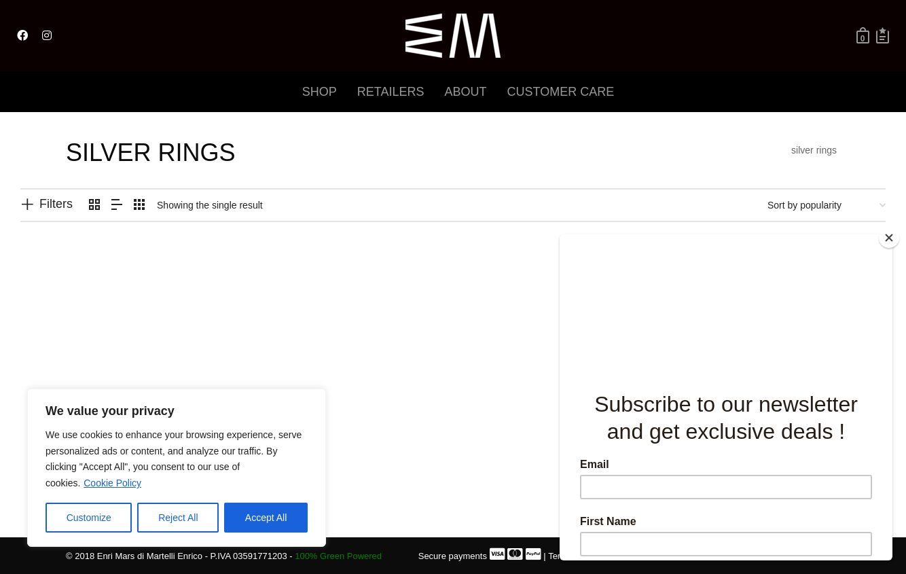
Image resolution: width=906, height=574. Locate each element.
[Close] (889, 238)
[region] (176, 468)
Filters (56, 204)
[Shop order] (826, 205)
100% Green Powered (338, 556)
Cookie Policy (112, 483)
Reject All (178, 517)
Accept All (266, 517)
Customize (89, 517)
